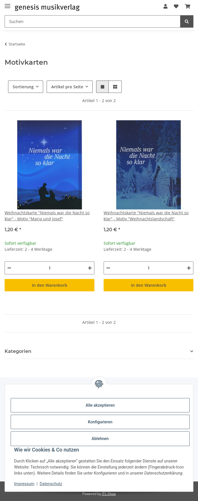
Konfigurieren (100, 422)
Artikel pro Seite (67, 86)
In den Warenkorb (49, 285)
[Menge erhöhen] (89, 268)
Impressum (24, 483)
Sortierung (23, 86)
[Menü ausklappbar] (7, 3)
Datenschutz (51, 483)
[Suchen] (92, 21)
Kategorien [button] (18, 351)
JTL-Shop (109, 493)
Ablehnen (100, 438)
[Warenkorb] (187, 6)
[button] (165, 6)
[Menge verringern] (9, 268)
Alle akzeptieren (100, 405)
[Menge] (49, 268)
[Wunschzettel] (176, 6)
